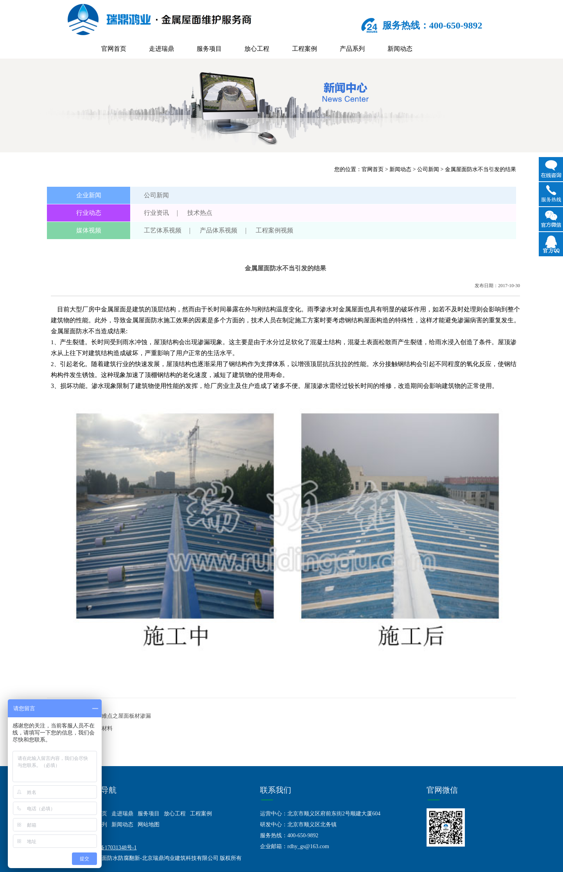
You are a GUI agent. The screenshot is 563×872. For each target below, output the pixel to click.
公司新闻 (428, 169)
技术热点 (199, 212)
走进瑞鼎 (161, 48)
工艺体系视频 (162, 230)
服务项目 (209, 48)
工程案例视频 (274, 230)
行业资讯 (156, 212)
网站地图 (149, 824)
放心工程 (256, 48)
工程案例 (304, 48)
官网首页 (113, 48)
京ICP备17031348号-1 (110, 848)
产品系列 (352, 48)
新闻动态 (399, 48)
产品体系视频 (218, 230)
